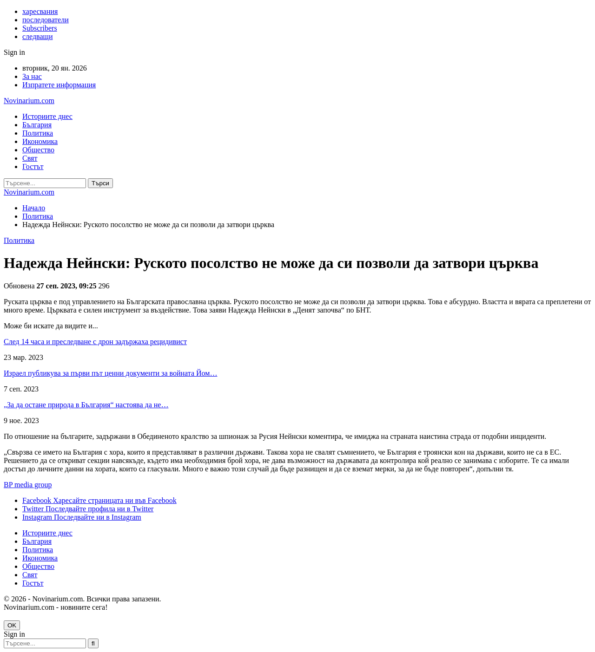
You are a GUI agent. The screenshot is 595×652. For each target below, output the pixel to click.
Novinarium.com (29, 100)
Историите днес (47, 116)
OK (11, 625)
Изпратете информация (59, 85)
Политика (37, 133)
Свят (29, 158)
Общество (38, 150)
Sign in (14, 52)
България (37, 125)
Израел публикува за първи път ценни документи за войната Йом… (110, 373)
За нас (32, 76)
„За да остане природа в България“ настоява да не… (86, 405)
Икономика (40, 141)
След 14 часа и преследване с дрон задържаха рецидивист (95, 342)
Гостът (33, 166)
